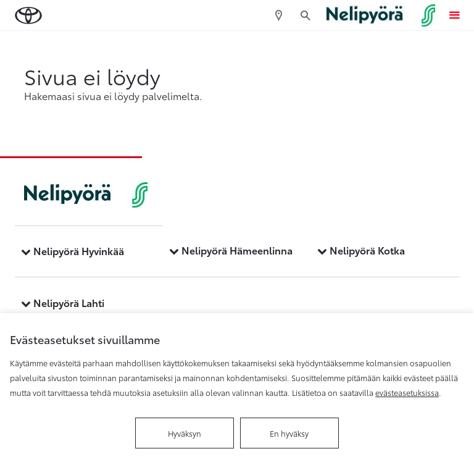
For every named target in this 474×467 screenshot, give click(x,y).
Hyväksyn (184, 433)
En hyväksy (289, 433)
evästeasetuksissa (407, 392)
